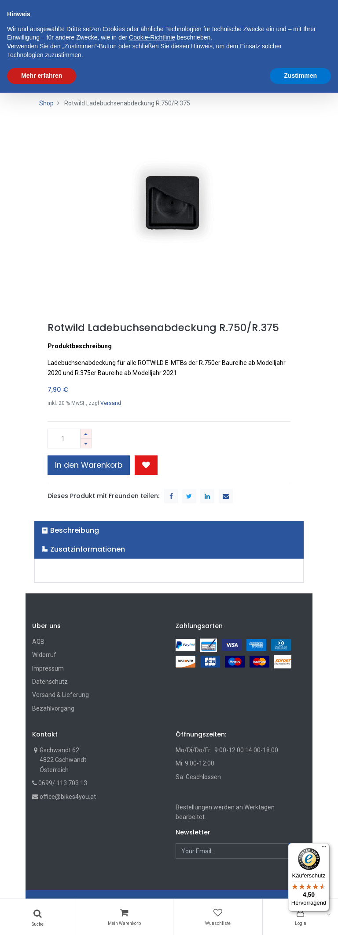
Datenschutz (50, 681)
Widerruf (44, 654)
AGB (38, 641)
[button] (146, 465)
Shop (46, 103)
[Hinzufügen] (86, 433)
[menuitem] (56, 51)
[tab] (169, 530)
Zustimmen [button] (300, 917)
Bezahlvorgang (53, 708)
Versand (110, 403)
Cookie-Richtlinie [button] (152, 880)
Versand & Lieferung (60, 694)
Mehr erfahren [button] (41, 917)
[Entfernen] (86, 443)
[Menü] (324, 848)
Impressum (48, 668)
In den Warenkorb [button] (88, 465)
